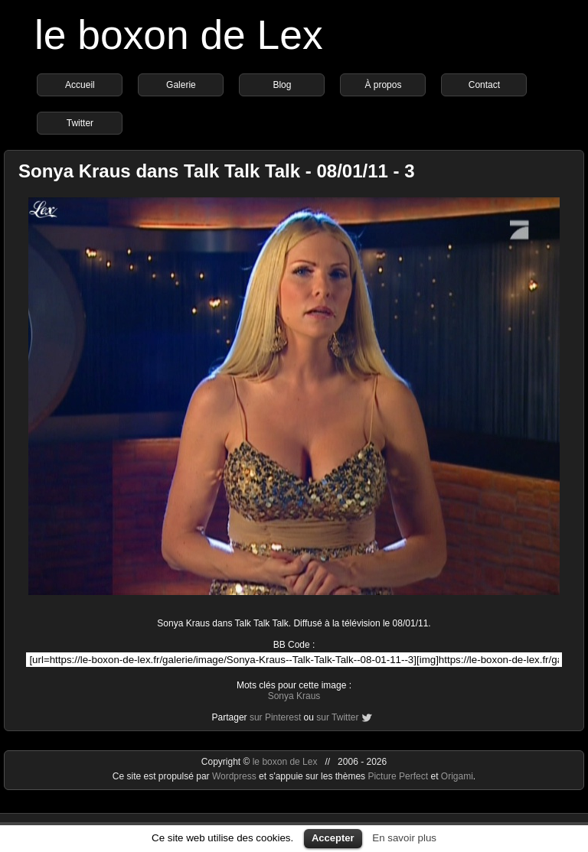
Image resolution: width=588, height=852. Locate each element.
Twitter (80, 123)
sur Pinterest (275, 717)
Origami (457, 776)
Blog (282, 85)
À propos (382, 85)
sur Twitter (337, 717)
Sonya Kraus (294, 696)
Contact (484, 85)
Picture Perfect (398, 776)
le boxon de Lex (178, 34)
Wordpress (235, 776)
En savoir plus (404, 838)
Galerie (181, 85)
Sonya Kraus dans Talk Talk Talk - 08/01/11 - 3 (216, 171)
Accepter (333, 838)
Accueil (80, 85)
